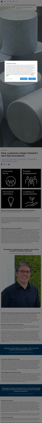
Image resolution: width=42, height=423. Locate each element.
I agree (32, 78)
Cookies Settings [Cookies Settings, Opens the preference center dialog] (9, 78)
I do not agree (23, 78)
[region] (21, 71)
